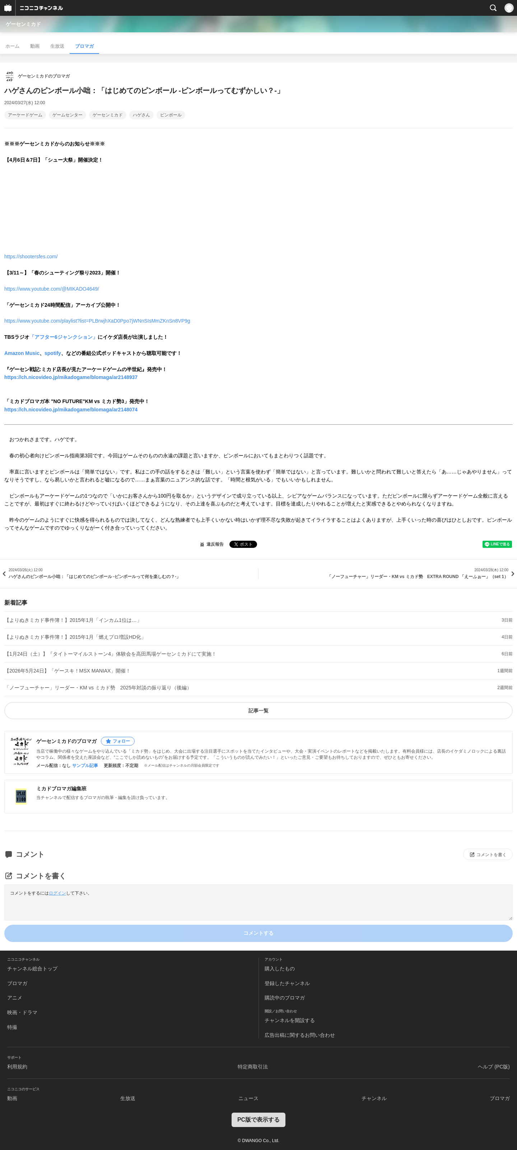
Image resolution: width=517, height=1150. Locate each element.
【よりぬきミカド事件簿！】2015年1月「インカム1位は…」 (73, 620)
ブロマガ (84, 46)
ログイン (57, 893)
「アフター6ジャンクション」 (63, 337)
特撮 (12, 1027)
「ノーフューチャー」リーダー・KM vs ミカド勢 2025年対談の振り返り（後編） (98, 687)
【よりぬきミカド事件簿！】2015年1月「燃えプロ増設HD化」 (75, 636)
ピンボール (171, 115)
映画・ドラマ (22, 1012)
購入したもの (280, 968)
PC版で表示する (258, 1120)
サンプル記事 (85, 765)
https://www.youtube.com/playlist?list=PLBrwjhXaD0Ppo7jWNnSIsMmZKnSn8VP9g (97, 321)
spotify (53, 353)
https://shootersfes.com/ (31, 256)
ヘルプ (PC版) (494, 1067)
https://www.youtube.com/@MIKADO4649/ (51, 289)
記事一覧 (258, 710)
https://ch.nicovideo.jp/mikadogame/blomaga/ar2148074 (71, 409)
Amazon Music (21, 353)
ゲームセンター (67, 115)
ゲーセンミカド (23, 24)
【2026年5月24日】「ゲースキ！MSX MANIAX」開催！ (67, 670)
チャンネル (374, 1098)
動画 (34, 46)
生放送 (57, 46)
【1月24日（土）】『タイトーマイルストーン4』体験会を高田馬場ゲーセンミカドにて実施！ (110, 653)
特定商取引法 (253, 1067)
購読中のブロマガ (285, 998)
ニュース (248, 1098)
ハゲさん (141, 115)
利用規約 (17, 1067)
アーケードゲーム (25, 115)
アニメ (14, 998)
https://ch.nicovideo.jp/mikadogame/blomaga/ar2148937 (71, 377)
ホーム (12, 46)
